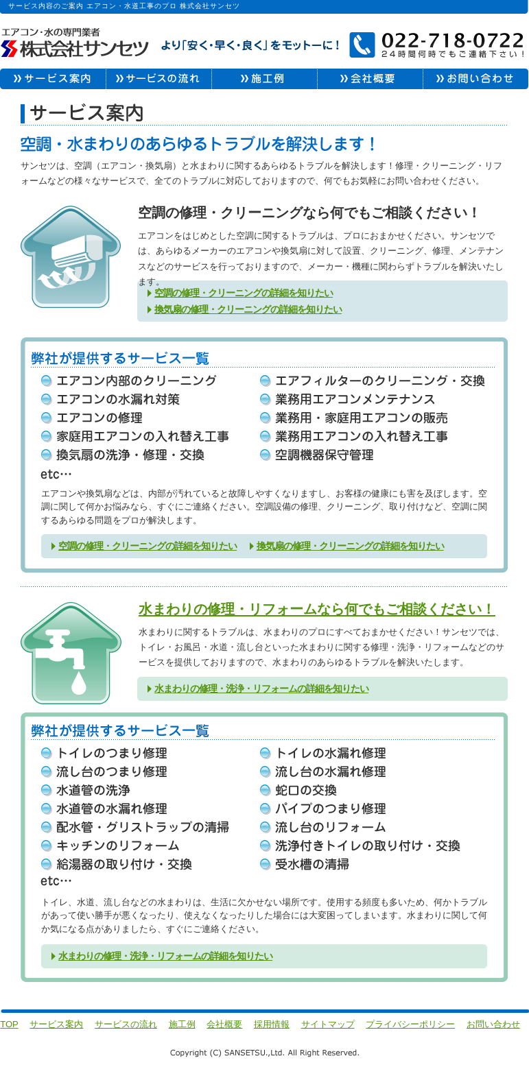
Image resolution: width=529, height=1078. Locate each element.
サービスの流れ (126, 1024)
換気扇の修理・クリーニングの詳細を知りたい (248, 309)
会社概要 (224, 1024)
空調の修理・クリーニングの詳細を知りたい (243, 292)
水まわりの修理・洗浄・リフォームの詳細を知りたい (261, 689)
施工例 (182, 1024)
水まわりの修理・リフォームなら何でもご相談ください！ (317, 608)
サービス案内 (56, 1024)
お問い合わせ (493, 1024)
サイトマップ (328, 1024)
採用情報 (272, 1024)
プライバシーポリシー (410, 1024)
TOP (9, 1024)
